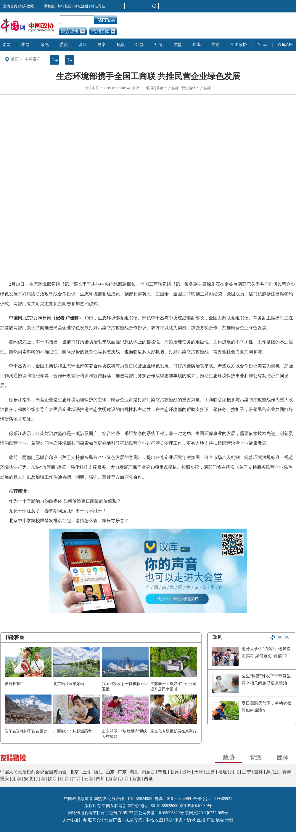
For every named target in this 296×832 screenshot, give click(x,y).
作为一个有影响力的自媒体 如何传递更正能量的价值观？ (65, 501)
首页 (15, 59)
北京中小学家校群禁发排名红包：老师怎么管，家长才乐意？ (69, 520)
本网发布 (32, 59)
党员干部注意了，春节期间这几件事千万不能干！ (58, 510)
